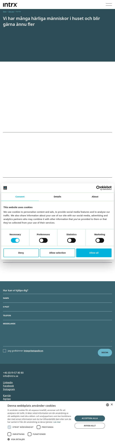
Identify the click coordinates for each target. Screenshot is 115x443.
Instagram (9, 389)
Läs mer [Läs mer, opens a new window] (57, 422)
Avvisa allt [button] (90, 425)
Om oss (11, 12)
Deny (21, 252)
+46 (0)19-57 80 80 (13, 372)
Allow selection (57, 252)
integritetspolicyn (33, 350)
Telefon (7, 315)
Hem (4, 12)
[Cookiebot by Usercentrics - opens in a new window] (98, 188)
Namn (6, 298)
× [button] (112, 404)
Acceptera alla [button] (90, 418)
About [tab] (95, 196)
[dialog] (57, 422)
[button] (39, 439)
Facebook (8, 385)
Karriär (7, 395)
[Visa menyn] (109, 4)
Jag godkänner (25, 350)
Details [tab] (57, 196)
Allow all (94, 252)
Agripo (7, 398)
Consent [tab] (20, 196)
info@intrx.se (10, 376)
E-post (6, 307)
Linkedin (8, 382)
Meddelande (9, 324)
